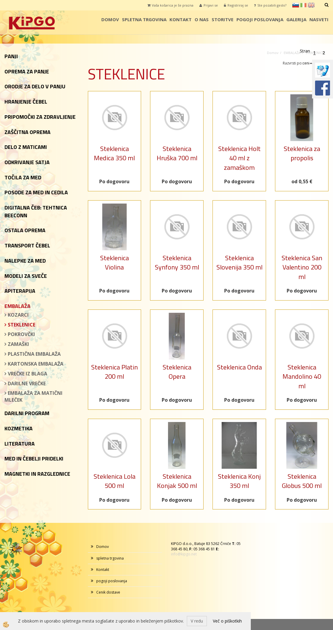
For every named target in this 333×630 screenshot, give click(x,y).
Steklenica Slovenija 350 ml (239, 262)
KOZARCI (18, 315)
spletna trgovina (144, 19)
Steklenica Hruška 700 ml (177, 153)
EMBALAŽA (292, 52)
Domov (110, 19)
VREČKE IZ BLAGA (27, 373)
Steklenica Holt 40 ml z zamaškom (239, 158)
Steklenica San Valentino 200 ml (302, 267)
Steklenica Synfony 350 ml (177, 262)
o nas (202, 19)
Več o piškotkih (227, 621)
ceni (308, 63)
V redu (197, 621)
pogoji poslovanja (259, 19)
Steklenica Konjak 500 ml (177, 481)
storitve (222, 19)
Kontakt (180, 19)
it (303, 5)
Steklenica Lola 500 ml (114, 481)
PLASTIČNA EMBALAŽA (34, 354)
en (311, 5)
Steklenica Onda (239, 367)
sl (295, 5)
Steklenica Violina (114, 262)
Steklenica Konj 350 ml (239, 481)
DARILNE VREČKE (27, 383)
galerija (296, 19)
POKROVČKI (21, 334)
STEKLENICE (21, 324)
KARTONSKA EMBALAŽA (35, 364)
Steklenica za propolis (302, 153)
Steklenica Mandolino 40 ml (301, 376)
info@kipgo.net (184, 554)
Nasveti (319, 19)
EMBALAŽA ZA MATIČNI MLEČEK (33, 396)
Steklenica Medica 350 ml (114, 153)
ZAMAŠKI (18, 344)
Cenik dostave (108, 592)
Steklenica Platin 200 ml (114, 371)
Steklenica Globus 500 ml (302, 481)
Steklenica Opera (177, 371)
